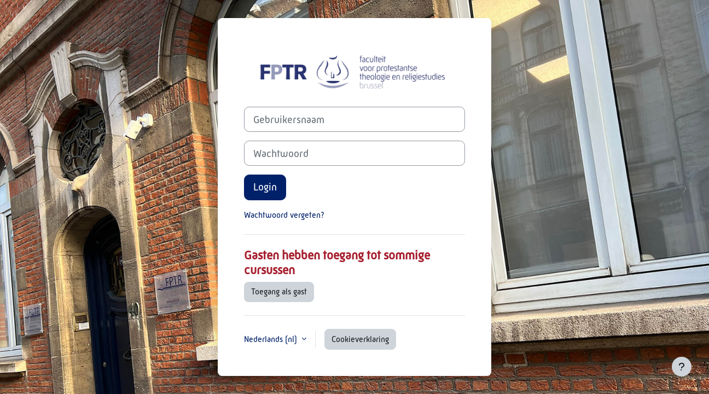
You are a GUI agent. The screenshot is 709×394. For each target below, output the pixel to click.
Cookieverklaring (360, 339)
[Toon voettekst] (681, 366)
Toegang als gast (279, 291)
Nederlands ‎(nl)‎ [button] (271, 339)
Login (265, 187)
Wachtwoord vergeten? (284, 214)
